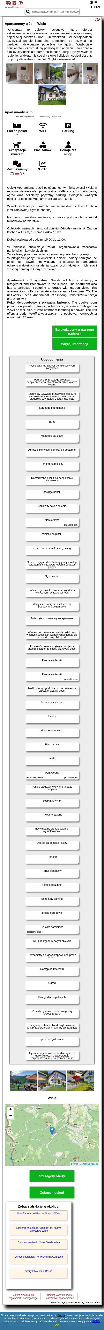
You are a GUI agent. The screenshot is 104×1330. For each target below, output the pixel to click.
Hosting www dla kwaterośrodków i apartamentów (60, 1296)
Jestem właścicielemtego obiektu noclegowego (23, 1296)
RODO (96, 1321)
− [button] (10, 1116)
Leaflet (74, 1163)
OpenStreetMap (90, 1163)
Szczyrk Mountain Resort (38, 1271)
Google (61, 1315)
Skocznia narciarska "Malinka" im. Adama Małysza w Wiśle (38, 1229)
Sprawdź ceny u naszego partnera (74, 331)
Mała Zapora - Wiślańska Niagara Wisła (38, 1213)
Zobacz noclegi (52, 1192)
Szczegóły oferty (52, 1176)
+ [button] (10, 1110)
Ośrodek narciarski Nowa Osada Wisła (38, 1242)
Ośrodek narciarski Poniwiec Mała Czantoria (38, 1256)
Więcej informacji (74, 344)
